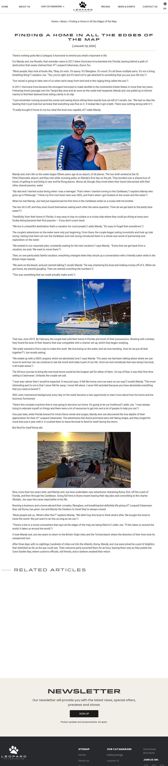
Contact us (150, 6)
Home (5, 6)
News (63, 21)
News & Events (126, 6)
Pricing (105, 6)
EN (164, 8)
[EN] (164, 3)
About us (24, 6)
